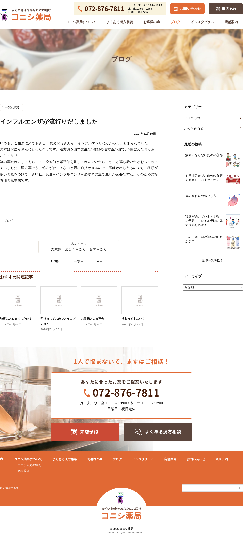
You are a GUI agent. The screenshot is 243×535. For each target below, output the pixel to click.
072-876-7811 (126, 393)
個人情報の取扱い (11, 488)
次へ (99, 261)
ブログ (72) (192, 118)
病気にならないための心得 (204, 155)
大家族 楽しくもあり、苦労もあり (79, 249)
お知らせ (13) (193, 128)
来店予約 (229, 9)
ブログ (175, 22)
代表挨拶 (23, 470)
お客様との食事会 (92, 318)
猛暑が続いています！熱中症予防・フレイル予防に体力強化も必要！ (204, 221)
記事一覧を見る (212, 260)
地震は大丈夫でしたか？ (16, 318)
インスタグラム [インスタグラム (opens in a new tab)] (202, 22)
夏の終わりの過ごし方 (200, 196)
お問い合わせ (190, 9)
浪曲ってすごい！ (133, 318)
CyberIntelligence (130, 532)
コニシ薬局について (81, 22)
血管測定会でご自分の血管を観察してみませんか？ (204, 177)
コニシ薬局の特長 (29, 465)
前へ (58, 261)
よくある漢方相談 (120, 22)
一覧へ (79, 261)
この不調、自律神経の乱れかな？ (204, 239)
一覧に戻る (12, 107)
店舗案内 (231, 22)
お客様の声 (151, 22)
